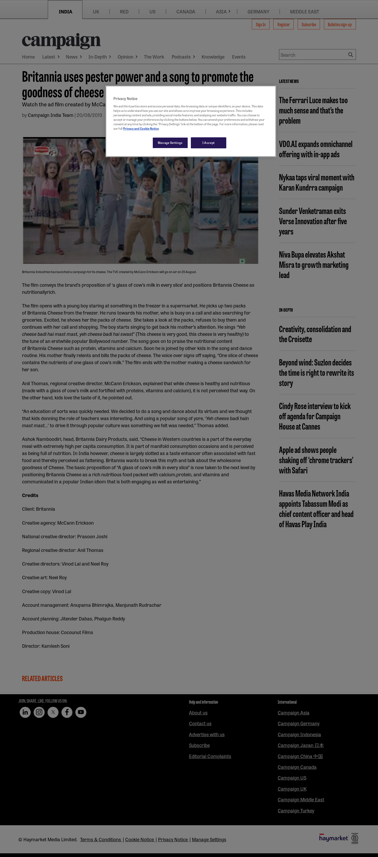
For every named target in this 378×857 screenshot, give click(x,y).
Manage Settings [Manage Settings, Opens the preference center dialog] (170, 142)
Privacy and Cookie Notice (141, 128)
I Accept (208, 142)
